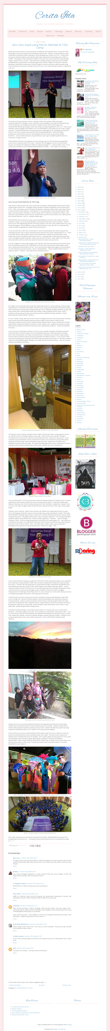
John (14, 948)
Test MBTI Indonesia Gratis (20, 1007)
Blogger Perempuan (59, 1029)
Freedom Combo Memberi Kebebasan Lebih (86, 249)
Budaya (79, 332)
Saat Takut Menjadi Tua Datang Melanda (92, 148)
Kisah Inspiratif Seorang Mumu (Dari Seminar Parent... (88, 253)
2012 (79, 279)
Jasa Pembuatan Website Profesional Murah (26, 1013)
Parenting (23, 31)
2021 (79, 198)
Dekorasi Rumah (82, 341)
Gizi (78, 353)
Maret (81, 232)
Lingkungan (80, 369)
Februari (82, 235)
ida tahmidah (87, 49)
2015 (79, 272)
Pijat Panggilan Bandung (19, 1011)
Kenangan (80, 361)
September (82, 219)
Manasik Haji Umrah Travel (20, 1015)
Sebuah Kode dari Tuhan (86, 246)
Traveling (88, 31)
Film (78, 349)
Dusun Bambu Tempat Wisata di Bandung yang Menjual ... (88, 260)
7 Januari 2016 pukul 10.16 (29, 894)
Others (98, 31)
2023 (79, 194)
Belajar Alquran (17, 1009)
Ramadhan (80, 393)
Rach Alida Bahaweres (21, 924)
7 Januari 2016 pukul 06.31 (29, 858)
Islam (32, 31)
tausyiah (79, 409)
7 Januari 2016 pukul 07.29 (35, 883)
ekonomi (79, 345)
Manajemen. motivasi (83, 375)
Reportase (80, 395)
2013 (79, 277)
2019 (79, 203)
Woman (69, 31)
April (80, 230)
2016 (79, 210)
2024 (79, 192)
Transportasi (81, 415)
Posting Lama (66, 985)
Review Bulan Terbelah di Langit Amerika (88, 256)
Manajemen (80, 373)
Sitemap (60, 36)
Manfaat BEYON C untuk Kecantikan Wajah (85, 239)
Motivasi (78, 31)
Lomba (79, 371)
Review (40, 31)
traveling (80, 416)
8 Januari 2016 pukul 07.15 (28, 906)
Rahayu (15, 871)
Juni (80, 226)
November (82, 214)
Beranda (12, 31)
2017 (79, 208)
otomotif (80, 383)
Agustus (81, 221)
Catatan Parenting (82, 333)
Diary (78, 343)
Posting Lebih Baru (15, 985)
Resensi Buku (81, 397)
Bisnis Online (81, 329)
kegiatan (79, 359)
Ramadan (80, 391)
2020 (79, 201)
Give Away (80, 351)
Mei (80, 228)
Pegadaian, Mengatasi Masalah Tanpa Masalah (92, 82)
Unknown (16, 906)
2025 (79, 189)
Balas (15, 866)
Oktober (82, 216)
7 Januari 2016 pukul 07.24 (27, 871)
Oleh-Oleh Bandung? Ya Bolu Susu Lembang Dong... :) (92, 95)
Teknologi (59, 31)
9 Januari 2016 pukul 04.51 (25, 948)
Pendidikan (80, 387)
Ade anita (16, 858)
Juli (80, 223)
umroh (79, 420)
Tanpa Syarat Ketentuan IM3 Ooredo (86, 405)
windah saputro (18, 936)
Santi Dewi (17, 894)
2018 (79, 205)
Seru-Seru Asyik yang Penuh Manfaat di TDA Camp (87, 264)
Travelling (80, 419)
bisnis (79, 327)
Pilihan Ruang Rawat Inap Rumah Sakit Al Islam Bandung (91, 122)
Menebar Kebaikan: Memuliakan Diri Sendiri (91, 108)
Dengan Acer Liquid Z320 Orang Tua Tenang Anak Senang (88, 243)
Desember (82, 212)
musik (79, 379)
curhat (79, 339)
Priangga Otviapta (19, 883)
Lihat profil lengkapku (87, 52)
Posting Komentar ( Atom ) (24, 988)
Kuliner (49, 31)
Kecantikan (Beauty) (83, 357)
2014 (79, 274)
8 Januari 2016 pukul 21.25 (33, 936)
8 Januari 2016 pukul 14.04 (38, 924)
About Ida (50, 36)
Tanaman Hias (81, 403)
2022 (79, 196)
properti (79, 389)
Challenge (80, 337)
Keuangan (80, 365)
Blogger (69, 1024)
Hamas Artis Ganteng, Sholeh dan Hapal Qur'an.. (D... (89, 267)
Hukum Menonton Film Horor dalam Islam (92, 135)
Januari (81, 237)
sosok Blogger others (84, 401)
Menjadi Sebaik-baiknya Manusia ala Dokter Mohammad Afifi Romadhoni (91, 163)
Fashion (79, 347)
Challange (80, 335)
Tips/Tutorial (81, 413)
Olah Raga (80, 381)
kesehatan (80, 363)
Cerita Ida (55, 16)
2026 (79, 187)
